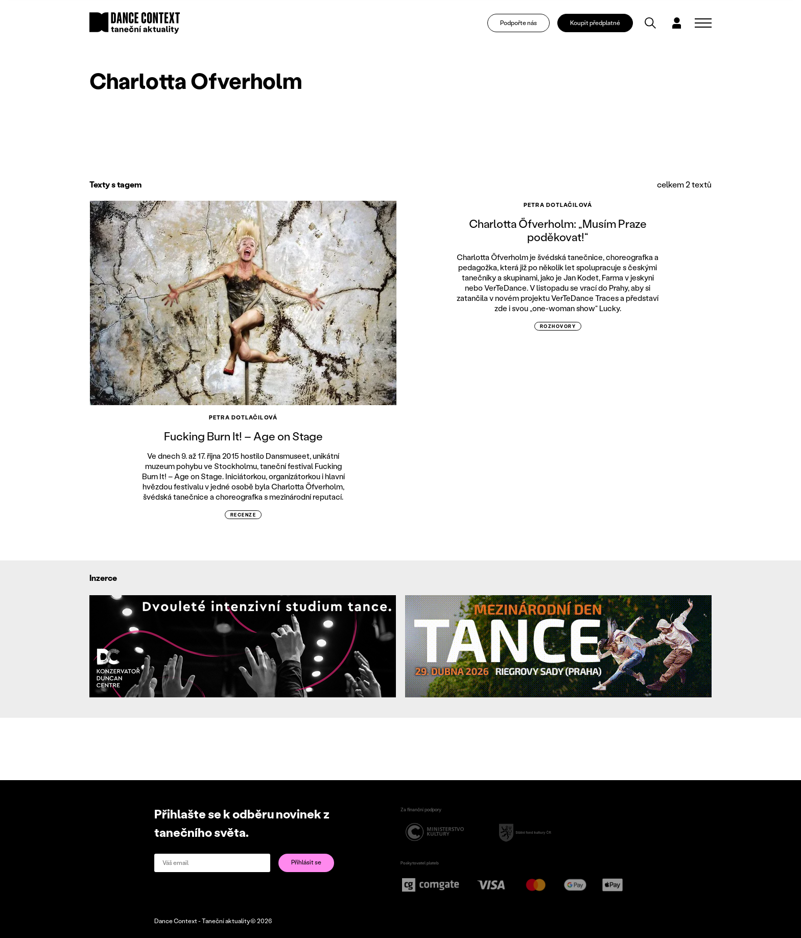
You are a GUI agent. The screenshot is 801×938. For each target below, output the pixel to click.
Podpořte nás (519, 23)
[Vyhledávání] (651, 23)
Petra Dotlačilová (243, 417)
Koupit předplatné (596, 23)
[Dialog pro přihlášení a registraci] (677, 23)
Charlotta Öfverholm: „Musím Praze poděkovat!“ (558, 230)
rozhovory (558, 326)
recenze (243, 515)
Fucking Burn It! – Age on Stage (243, 436)
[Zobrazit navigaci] (703, 23)
